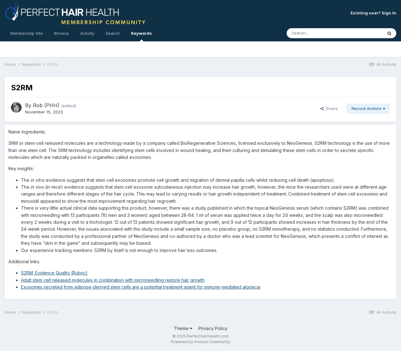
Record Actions (368, 108)
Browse (61, 33)
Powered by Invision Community (200, 341)
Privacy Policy (212, 328)
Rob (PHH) (46, 105)
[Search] (317, 33)
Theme (183, 328)
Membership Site (26, 33)
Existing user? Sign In (373, 12)
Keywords (141, 36)
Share (329, 108)
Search (113, 33)
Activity (87, 33)
